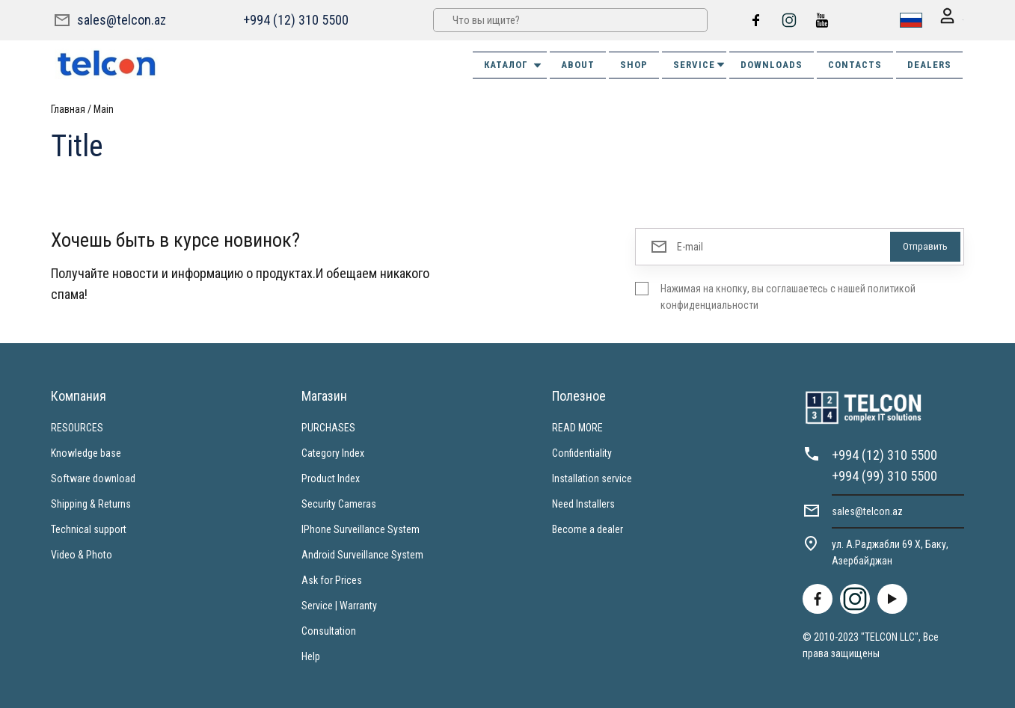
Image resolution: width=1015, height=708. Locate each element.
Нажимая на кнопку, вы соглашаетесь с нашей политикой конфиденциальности (788, 295)
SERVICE (699, 63)
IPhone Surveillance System (360, 528)
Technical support (88, 528)
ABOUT (578, 63)
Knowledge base (86, 452)
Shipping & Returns (91, 502)
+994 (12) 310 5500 (293, 19)
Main (103, 108)
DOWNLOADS (771, 63)
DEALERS (929, 63)
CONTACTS (855, 63)
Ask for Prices (331, 579)
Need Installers (583, 502)
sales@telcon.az (121, 19)
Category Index (332, 452)
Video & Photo (81, 553)
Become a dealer (587, 528)
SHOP (634, 63)
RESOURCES (77, 426)
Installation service (592, 477)
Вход (941, 20)
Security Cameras (338, 502)
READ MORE (577, 426)
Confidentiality (582, 452)
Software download (93, 477)
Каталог (513, 64)
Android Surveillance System (362, 553)
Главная (68, 108)
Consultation (328, 629)
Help (310, 655)
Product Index (330, 477)
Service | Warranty (339, 604)
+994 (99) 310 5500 (884, 474)
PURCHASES (328, 426)
